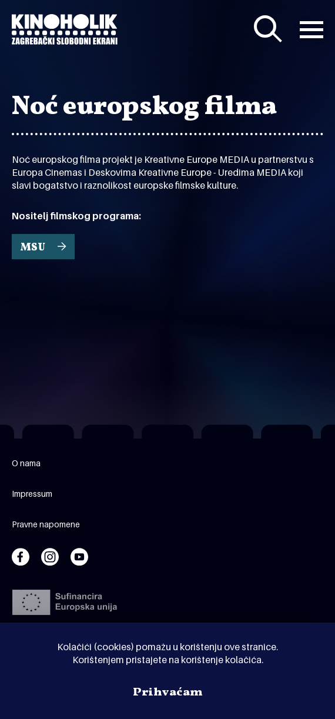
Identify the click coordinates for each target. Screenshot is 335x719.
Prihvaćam (168, 692)
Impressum (32, 494)
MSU (32, 247)
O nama (26, 463)
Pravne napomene (46, 524)
